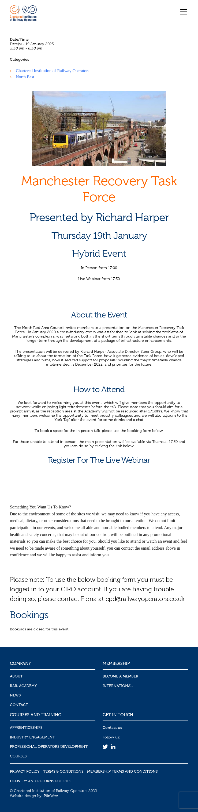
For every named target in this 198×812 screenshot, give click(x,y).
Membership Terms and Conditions (122, 771)
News (15, 695)
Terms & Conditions (63, 771)
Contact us (112, 727)
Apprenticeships (26, 727)
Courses (18, 756)
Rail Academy (23, 686)
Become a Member (120, 676)
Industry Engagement (32, 737)
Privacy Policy (24, 771)
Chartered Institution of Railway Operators (52, 70)
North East (25, 77)
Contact (19, 705)
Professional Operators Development (49, 746)
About (16, 676)
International (118, 686)
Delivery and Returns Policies (40, 781)
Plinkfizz (51, 796)
